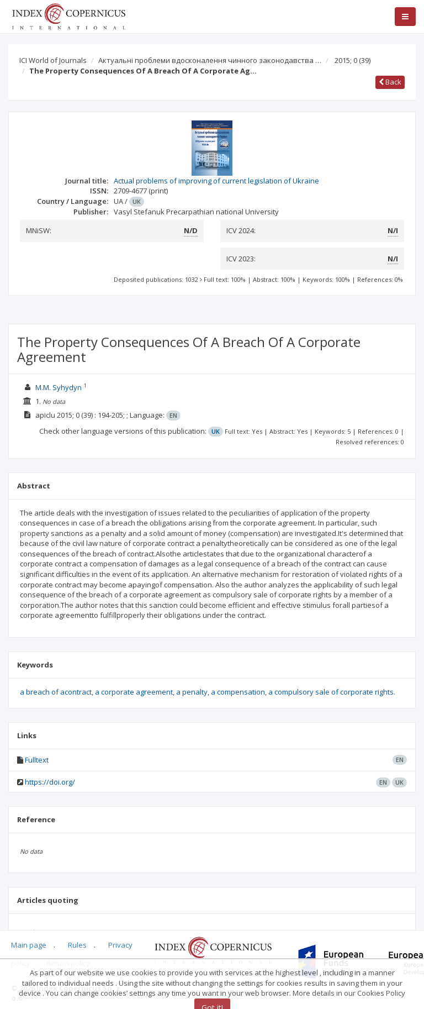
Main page (28, 945)
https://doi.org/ (50, 782)
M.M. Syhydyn (59, 387)
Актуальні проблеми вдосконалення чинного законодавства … (209, 60)
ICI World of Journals (53, 60)
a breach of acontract (56, 692)
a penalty (192, 692)
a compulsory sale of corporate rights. (331, 692)
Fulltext (37, 760)
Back (390, 82)
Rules (77, 945)
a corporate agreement (134, 692)
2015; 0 (352, 60)
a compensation (238, 692)
